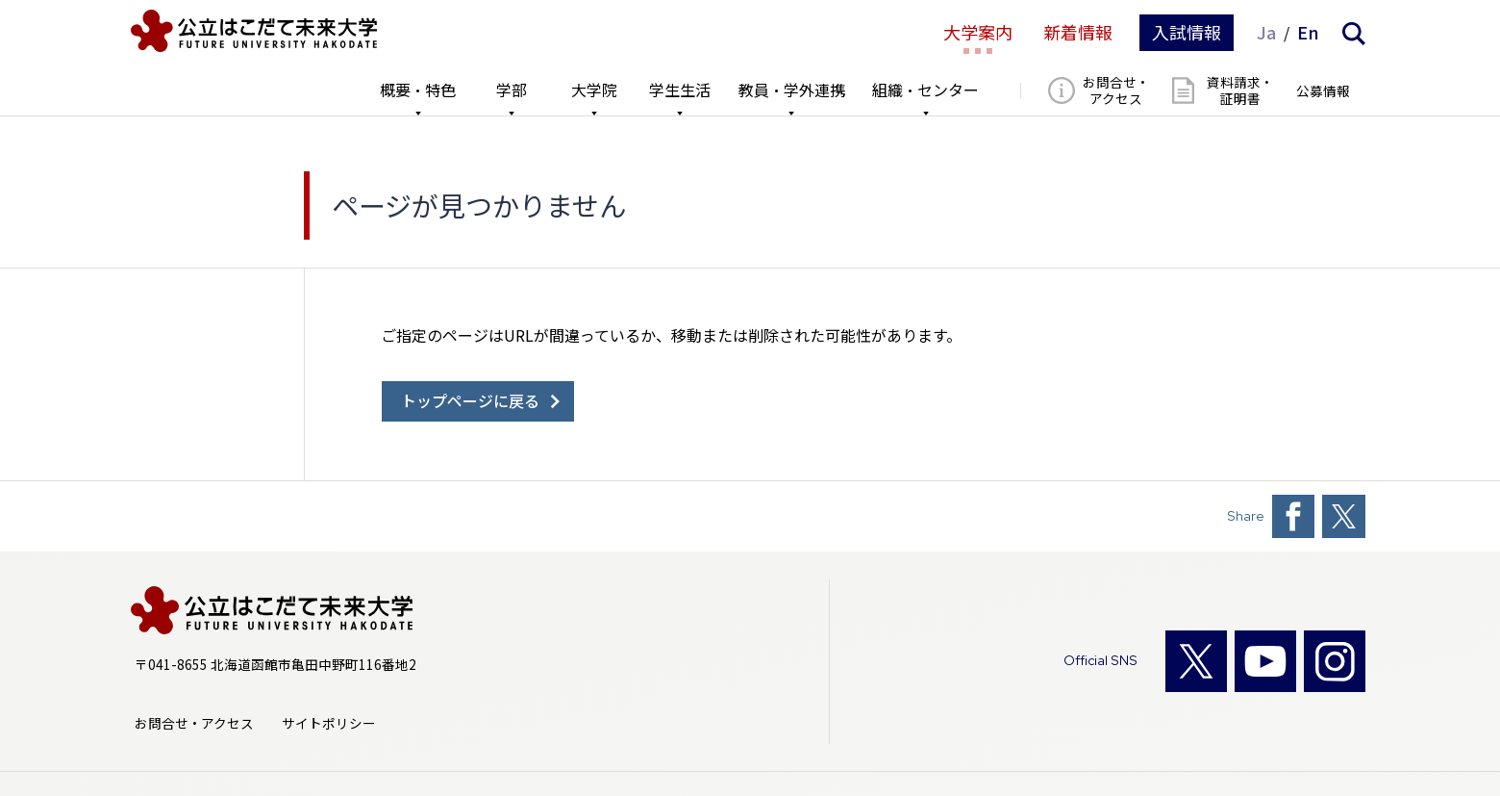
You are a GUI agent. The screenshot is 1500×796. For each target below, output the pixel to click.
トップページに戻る (470, 401)
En (1308, 32)
